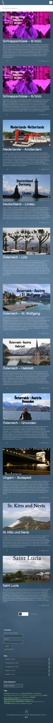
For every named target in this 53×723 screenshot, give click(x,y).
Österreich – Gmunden (19, 423)
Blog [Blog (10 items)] (12, 693)
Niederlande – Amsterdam (22, 149)
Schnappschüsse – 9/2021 (11, 663)
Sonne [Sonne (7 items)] (36, 701)
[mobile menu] (50, 2)
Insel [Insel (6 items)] (21, 695)
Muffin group (20, 714)
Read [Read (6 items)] (29, 697)
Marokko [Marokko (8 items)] (15, 697)
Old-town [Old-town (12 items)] (25, 697)
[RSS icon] (27, 717)
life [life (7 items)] (12, 697)
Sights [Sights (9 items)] (33, 701)
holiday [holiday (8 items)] (18, 695)
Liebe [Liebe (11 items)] (9, 697)
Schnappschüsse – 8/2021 (22, 41)
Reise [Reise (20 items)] (33, 697)
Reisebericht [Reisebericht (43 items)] (11, 699)
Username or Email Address (11, 633)
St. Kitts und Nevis (16, 532)
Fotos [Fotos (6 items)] (33, 693)
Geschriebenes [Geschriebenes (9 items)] (8, 695)
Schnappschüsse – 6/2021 (22, 96)
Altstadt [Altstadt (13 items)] (6, 693)
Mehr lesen (46, 61)
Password (6, 638)
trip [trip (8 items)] (27, 703)
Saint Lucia (11, 585)
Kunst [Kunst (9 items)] (37, 695)
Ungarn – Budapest (17, 477)
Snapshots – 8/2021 (10, 670)
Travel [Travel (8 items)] (16, 703)
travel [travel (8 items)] (19, 703)
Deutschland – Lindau (19, 204)
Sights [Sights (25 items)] (28, 701)
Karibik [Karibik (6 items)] (33, 695)
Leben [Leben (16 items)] (44, 695)
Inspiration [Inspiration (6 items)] (29, 695)
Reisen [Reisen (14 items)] (20, 699)
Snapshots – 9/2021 (10, 659)
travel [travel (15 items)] (13, 703)
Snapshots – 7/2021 (10, 674)
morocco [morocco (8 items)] (19, 697)
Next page (34, 614)
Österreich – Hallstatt (18, 368)
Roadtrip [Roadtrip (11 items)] (26, 699)
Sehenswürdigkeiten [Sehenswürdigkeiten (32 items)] (14, 701)
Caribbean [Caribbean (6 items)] (19, 693)
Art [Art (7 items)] (10, 693)
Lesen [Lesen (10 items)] (5, 697)
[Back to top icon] (26, 711)
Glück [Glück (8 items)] (14, 695)
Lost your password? (9, 649)
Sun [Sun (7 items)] (41, 701)
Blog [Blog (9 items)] (15, 693)
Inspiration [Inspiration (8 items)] (24, 695)
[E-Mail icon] (25, 717)
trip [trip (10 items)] (25, 703)
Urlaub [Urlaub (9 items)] (30, 703)
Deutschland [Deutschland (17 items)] (27, 693)
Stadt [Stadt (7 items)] (39, 701)
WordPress (43, 714)
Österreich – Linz (15, 257)
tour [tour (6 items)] (43, 701)
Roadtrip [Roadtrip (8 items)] (31, 699)
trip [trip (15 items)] (22, 703)
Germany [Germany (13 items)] (38, 693)
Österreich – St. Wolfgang (21, 313)
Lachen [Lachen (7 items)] (40, 695)
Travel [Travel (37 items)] (7, 703)
